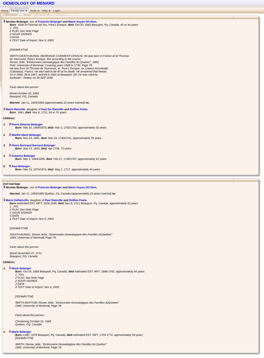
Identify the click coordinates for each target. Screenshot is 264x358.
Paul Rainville (54, 200)
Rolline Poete (78, 109)
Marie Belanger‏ (21, 268)
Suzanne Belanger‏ (23, 155)
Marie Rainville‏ (15, 109)
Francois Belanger (50, 21)
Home (4, 10)
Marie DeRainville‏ (17, 200)
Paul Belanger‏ (21, 166)
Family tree (19, 10)
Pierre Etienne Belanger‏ (27, 124)
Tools (34, 10)
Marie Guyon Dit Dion (82, 21)
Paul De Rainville (52, 109)
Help (46, 10)
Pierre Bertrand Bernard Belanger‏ (33, 145)
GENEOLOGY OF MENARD (28, 3)
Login (56, 10)
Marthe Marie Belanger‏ (26, 134)
